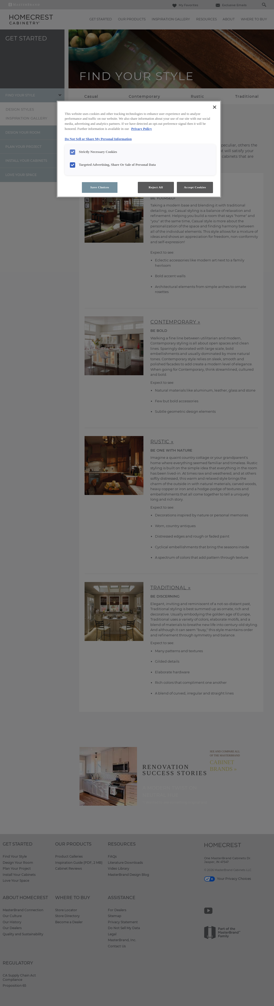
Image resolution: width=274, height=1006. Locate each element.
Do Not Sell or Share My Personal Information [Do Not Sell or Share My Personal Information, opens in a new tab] (98, 139)
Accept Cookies (195, 187)
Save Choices (99, 187)
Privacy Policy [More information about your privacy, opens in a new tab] (141, 129)
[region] (139, 149)
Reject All (156, 187)
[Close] (214, 107)
